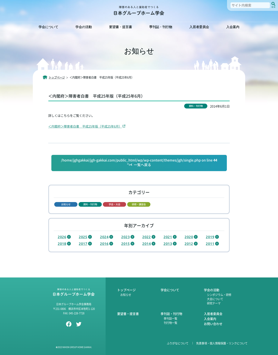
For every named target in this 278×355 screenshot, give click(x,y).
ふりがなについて (177, 343)
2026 (62, 237)
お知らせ (125, 295)
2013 (168, 244)
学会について (170, 290)
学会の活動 (211, 290)
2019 (210, 237)
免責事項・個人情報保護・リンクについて (221, 343)
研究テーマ (213, 303)
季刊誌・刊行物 (171, 313)
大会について (215, 299)
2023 (125, 237)
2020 (189, 237)
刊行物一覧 (170, 323)
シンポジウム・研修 (219, 295)
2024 (104, 237)
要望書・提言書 (128, 313)
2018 (62, 244)
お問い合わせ (213, 323)
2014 (146, 244)
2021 (168, 237)
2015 (125, 244)
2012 (189, 244)
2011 (210, 244)
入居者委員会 (213, 313)
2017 (83, 244)
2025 (83, 237)
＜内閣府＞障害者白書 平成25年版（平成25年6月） (85, 126)
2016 (104, 244)
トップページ (126, 290)
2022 (146, 237)
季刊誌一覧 (170, 318)
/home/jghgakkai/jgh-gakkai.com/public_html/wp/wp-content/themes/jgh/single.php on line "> (139, 163)
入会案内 (210, 318)
